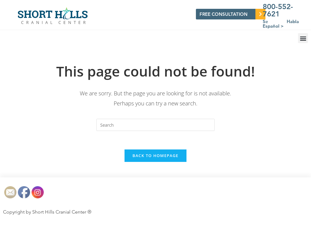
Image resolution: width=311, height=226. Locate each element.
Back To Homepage (155, 155)
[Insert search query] (155, 125)
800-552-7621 (278, 10)
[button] (303, 38)
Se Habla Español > (281, 24)
